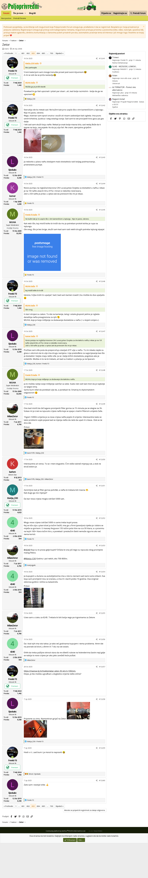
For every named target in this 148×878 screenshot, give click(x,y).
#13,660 (102, 815)
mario (6, 49)
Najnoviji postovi (117, 53)
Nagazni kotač (118, 99)
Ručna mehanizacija (120, 63)
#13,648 (102, 405)
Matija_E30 (12, 532)
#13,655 (102, 648)
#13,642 (102, 140)
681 (23, 88)
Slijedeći (59, 88)
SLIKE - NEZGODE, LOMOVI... (124, 66)
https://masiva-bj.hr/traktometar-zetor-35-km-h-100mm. (50, 705)
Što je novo (18, 13)
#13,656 (102, 674)
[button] (25, 13)
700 (51, 88)
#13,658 (102, 734)
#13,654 (102, 606)
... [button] (19, 88)
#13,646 (102, 316)
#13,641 (102, 93)
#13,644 (102, 218)
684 (38, 88)
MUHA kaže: (30, 117)
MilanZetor (12, 451)
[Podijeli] (96, 93)
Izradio (95, 866)
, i (38, 398)
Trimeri (115, 57)
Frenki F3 (12, 105)
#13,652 (102, 553)
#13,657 (102, 701)
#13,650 (102, 494)
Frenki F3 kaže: (31, 249)
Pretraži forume (19, 18)
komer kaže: (30, 371)
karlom (12, 506)
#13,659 (102, 783)
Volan (114, 75)
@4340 (27, 584)
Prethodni (9, 88)
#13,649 (102, 439)
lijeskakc (13, 204)
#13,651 (102, 520)
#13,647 (102, 366)
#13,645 (102, 244)
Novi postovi (6, 18)
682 (28, 88)
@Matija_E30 (30, 593)
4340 (12, 565)
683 (33, 88)
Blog (32, 13)
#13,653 (102, 580)
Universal (116, 83)
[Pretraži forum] (138, 13)
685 (43, 88)
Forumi (6, 13)
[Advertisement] (54, 68)
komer (12, 230)
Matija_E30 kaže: (32, 98)
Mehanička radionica (120, 95)
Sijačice (115, 107)
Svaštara (115, 72)
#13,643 (102, 192)
